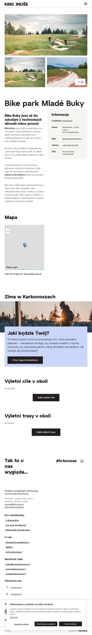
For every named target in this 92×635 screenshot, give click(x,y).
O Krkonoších (12, 520)
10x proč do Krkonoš (16, 525)
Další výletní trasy (46, 432)
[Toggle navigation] (85, 4)
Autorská (14, 552)
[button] (24, 245)
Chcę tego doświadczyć (25, 360)
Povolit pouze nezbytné (46, 624)
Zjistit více (14, 617)
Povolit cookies (70, 624)
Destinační (17, 542)
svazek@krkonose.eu (14, 504)
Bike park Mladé (72, 139)
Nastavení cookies (21, 624)
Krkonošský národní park (18, 530)
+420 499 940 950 (70, 145)
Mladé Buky (67, 121)
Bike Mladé (32, 274)
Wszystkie (14, 507)
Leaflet (22, 269)
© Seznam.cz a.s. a (35, 269)
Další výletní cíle (46, 397)
